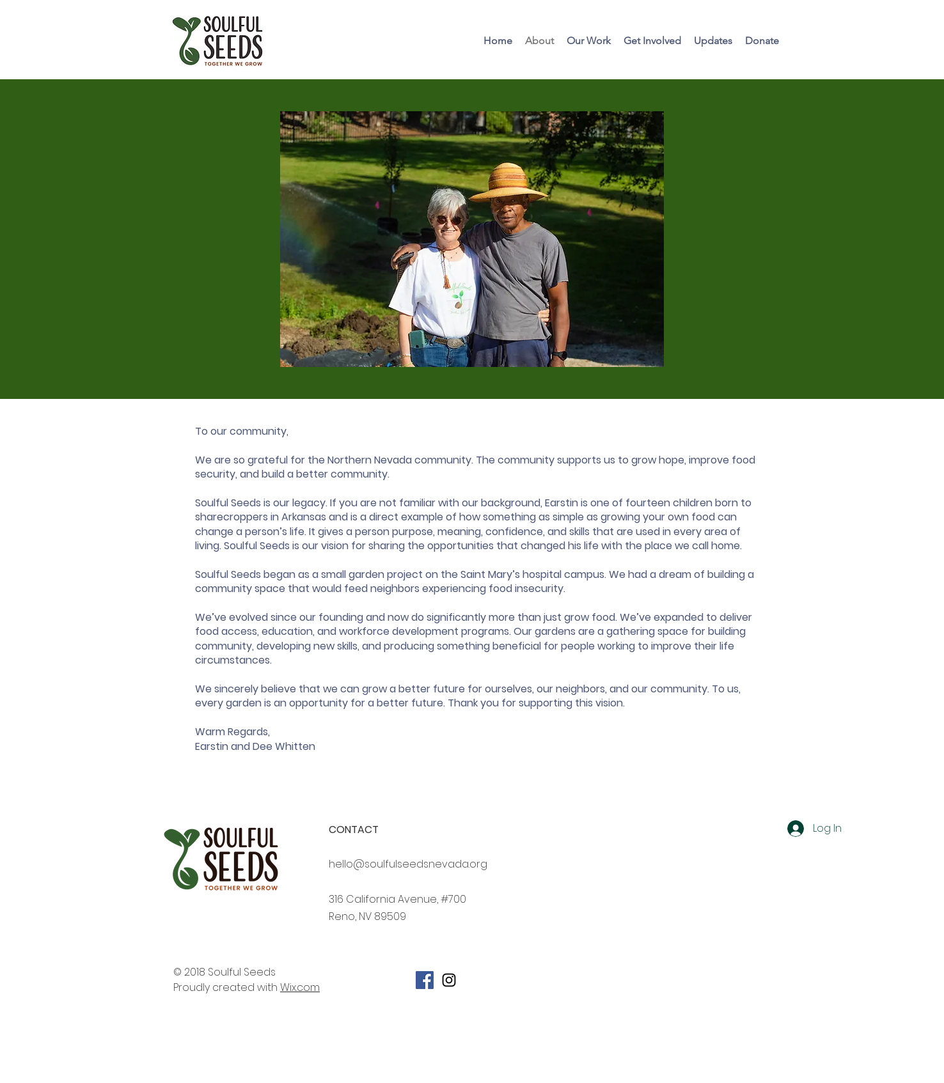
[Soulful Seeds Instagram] (449, 980)
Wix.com (300, 987)
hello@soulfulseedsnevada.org (408, 864)
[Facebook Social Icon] (425, 980)
